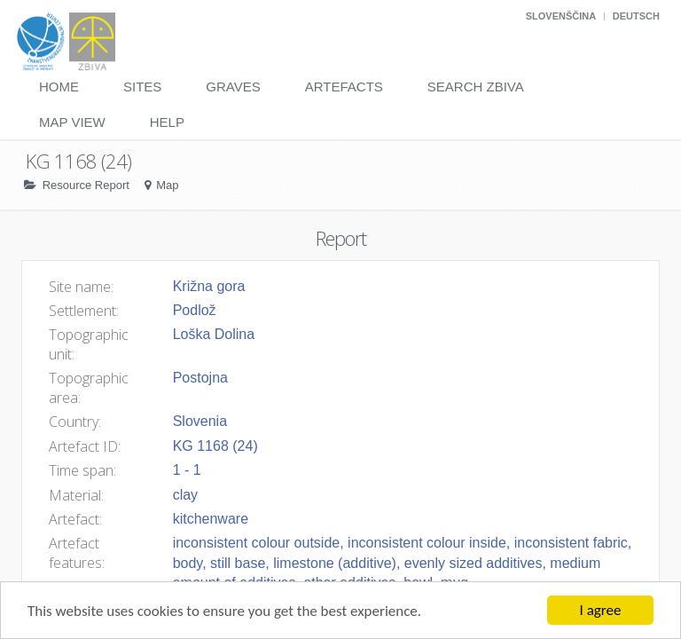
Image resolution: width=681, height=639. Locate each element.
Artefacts (344, 86)
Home (59, 86)
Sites (142, 86)
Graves (233, 86)
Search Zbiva (475, 86)
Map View (72, 122)
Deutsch (636, 16)
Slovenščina (561, 16)
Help (167, 122)
